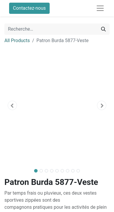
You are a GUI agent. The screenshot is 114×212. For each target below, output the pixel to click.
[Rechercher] (103, 29)
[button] (12, 105)
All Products (17, 40)
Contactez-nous (29, 8)
